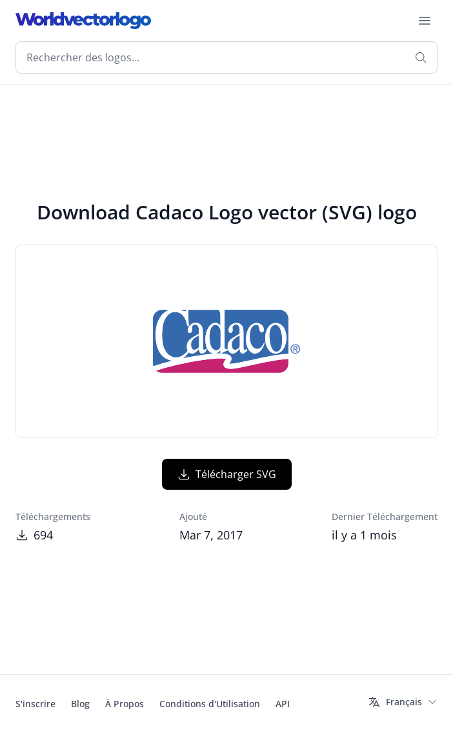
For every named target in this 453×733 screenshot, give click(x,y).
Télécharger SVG (226, 474)
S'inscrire (35, 704)
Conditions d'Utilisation (209, 704)
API (283, 704)
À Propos (124, 704)
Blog (80, 704)
